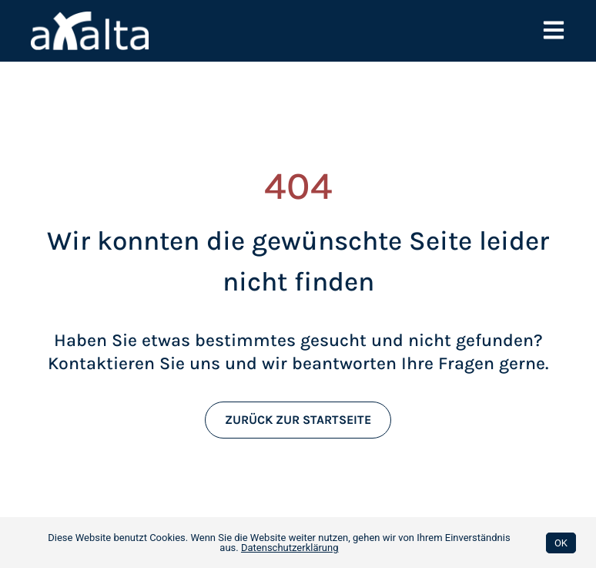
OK (561, 543)
